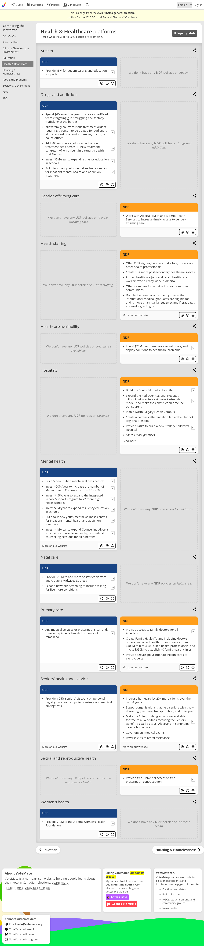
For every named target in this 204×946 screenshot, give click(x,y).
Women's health (55, 801)
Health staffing (53, 243)
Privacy (9, 887)
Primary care (52, 609)
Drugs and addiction (59, 94)
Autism (47, 50)
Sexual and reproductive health (68, 758)
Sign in (198, 5)
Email (23, 924)
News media (169, 908)
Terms (19, 887)
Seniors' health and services (65, 678)
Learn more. (60, 882)
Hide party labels (184, 33)
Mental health (53, 461)
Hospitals (49, 370)
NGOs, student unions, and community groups (178, 901)
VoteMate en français (37, 887)
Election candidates (174, 889)
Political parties (171, 894)
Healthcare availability (60, 326)
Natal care (49, 557)
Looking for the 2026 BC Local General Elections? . (102, 17)
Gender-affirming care (60, 195)
